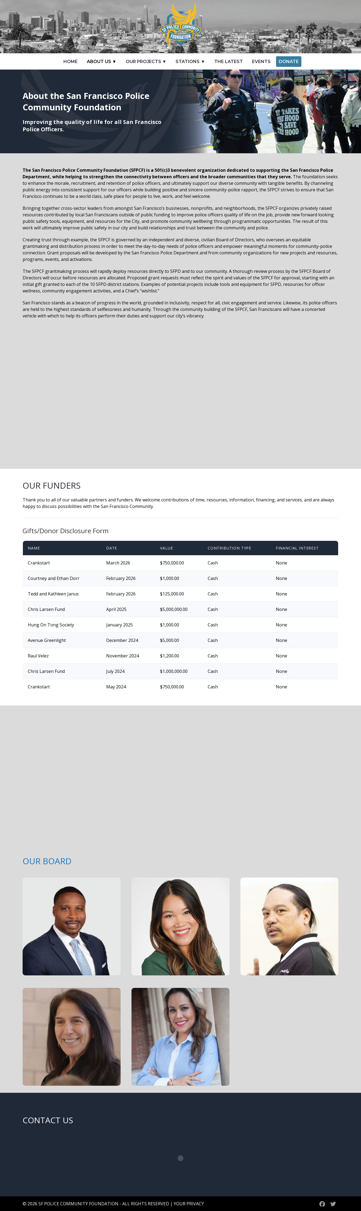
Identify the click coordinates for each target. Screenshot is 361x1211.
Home (70, 61)
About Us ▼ (102, 61)
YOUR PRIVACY (189, 1204)
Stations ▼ (190, 61)
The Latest (228, 61)
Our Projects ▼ (146, 61)
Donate (289, 61)
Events (261, 61)
